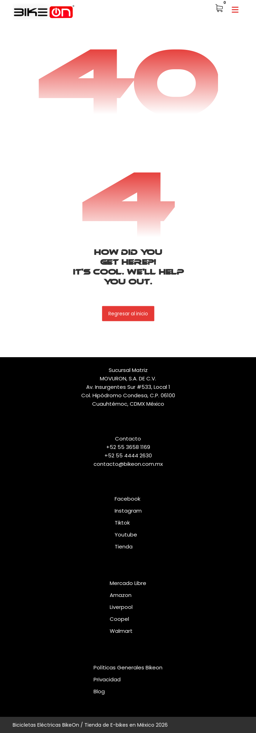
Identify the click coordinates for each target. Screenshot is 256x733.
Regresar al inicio (128, 313)
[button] (235, 10)
